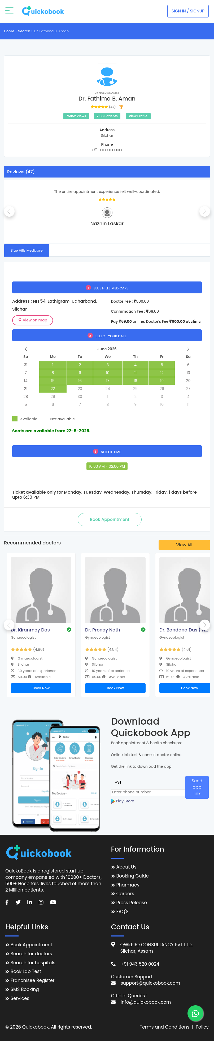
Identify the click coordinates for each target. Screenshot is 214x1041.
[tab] (26, 250)
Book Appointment (31, 945)
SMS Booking (25, 990)
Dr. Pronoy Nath (102, 630)
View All (184, 545)
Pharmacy (127, 885)
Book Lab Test (26, 972)
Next (204, 211)
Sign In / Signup (188, 11)
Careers (125, 894)
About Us (126, 867)
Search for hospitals (33, 963)
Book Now (41, 687)
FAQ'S (122, 912)
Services (20, 998)
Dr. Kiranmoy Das (30, 630)
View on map (32, 320)
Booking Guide (132, 876)
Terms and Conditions (164, 1027)
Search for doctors (31, 954)
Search (24, 31)
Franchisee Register (33, 981)
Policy (202, 1027)
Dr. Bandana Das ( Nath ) (184, 630)
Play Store (122, 798)
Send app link (197, 786)
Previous (9, 211)
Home (9, 31)
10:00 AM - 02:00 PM (107, 466)
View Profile (138, 116)
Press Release (131, 903)
